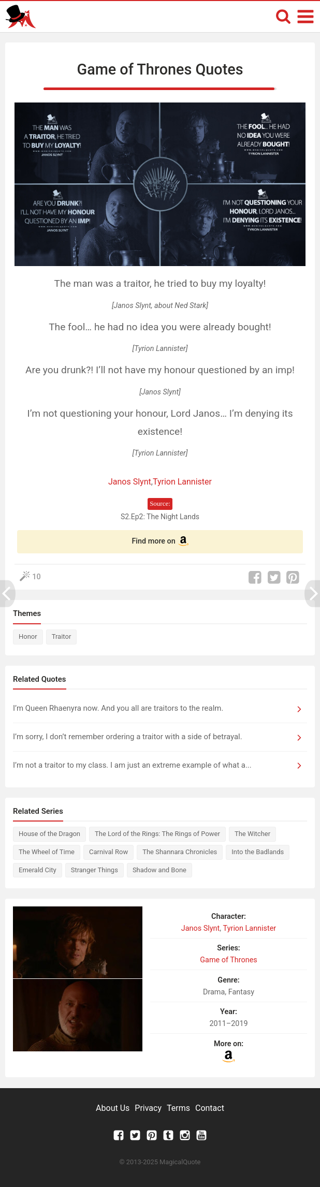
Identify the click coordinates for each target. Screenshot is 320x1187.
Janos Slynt (129, 482)
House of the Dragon (49, 834)
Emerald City (37, 870)
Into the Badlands (257, 852)
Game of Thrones (228, 960)
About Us (112, 1108)
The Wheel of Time (47, 852)
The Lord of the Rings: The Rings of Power (157, 834)
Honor (28, 636)
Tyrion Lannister (182, 482)
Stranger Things (94, 870)
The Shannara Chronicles (179, 852)
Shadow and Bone (159, 870)
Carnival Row (108, 852)
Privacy (148, 1108)
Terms (178, 1108)
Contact (209, 1108)
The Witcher (252, 834)
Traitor (61, 636)
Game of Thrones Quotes (160, 69)
